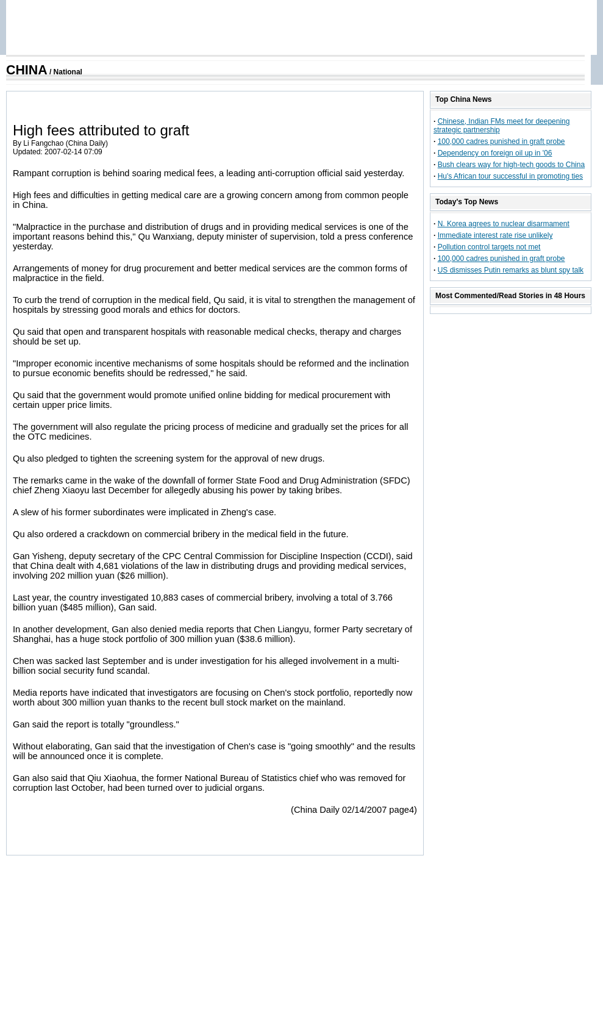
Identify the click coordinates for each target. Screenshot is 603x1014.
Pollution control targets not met (489, 247)
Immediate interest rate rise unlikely (495, 235)
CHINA (27, 70)
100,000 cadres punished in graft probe (501, 141)
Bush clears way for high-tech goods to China (511, 164)
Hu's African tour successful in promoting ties (510, 176)
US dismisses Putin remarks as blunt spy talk (510, 270)
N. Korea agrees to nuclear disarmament (503, 224)
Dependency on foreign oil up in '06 (495, 153)
